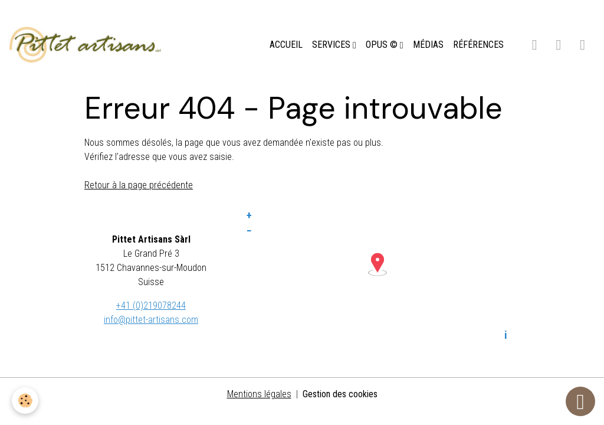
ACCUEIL (286, 44)
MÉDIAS (428, 44)
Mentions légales (259, 394)
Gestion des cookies (340, 394)
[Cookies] (25, 400)
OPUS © (383, 44)
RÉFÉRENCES (478, 44)
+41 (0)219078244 (151, 305)
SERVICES (332, 44)
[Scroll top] (580, 401)
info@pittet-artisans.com (151, 319)
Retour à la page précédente (138, 185)
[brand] (87, 44)
